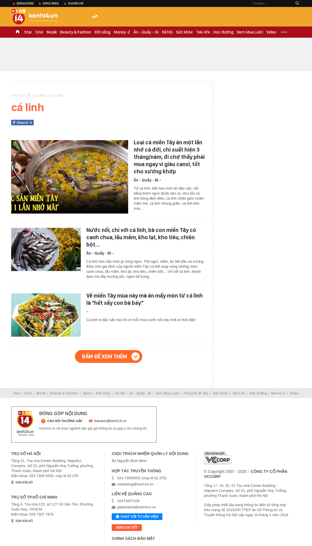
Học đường (223, 32)
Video (271, 32)
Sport (87, 393)
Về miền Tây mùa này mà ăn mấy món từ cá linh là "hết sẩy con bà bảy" (144, 299)
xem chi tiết (127, 528)
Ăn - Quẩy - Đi (146, 32)
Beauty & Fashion (75, 32)
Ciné (39, 32)
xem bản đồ (24, 482)
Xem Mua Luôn (250, 32)
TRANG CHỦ (17, 32)
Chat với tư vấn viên (137, 517)
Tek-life (203, 32)
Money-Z (122, 32)
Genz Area (51, 3)
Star (28, 32)
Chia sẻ (25, 122)
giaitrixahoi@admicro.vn (136, 507)
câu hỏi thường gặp (64, 421)
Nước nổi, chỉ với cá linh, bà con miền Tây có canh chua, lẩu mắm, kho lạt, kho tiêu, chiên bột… (141, 237)
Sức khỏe (184, 32)
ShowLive (76, 3)
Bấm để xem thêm (104, 356)
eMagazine (25, 3)
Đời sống (102, 32)
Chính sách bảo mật (133, 538)
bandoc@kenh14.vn (110, 421)
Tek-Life (238, 393)
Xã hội (167, 32)
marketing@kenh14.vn (135, 484)
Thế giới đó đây (196, 393)
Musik (52, 32)
